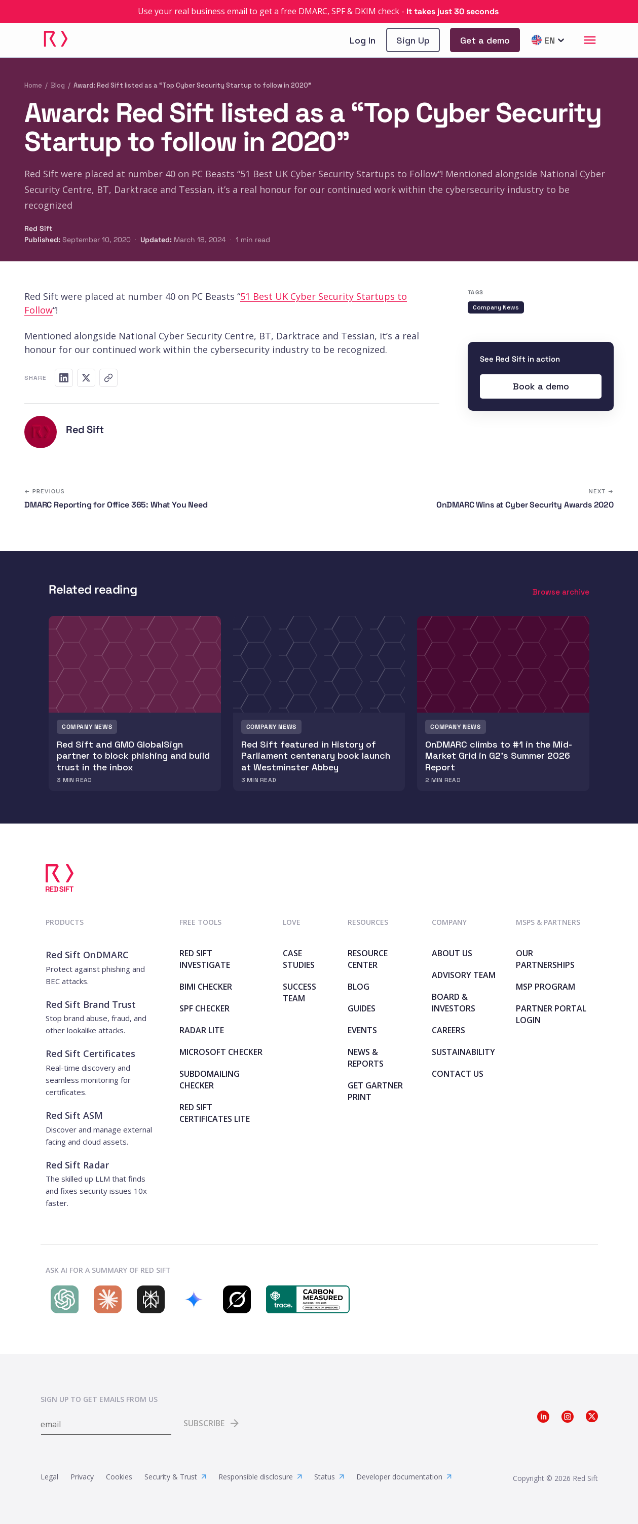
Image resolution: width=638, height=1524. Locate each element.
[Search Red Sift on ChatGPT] (62, 1299)
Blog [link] (358, 986)
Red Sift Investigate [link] (204, 959)
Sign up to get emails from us (99, 1399)
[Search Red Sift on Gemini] (191, 1299)
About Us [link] (452, 953)
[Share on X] (86, 378)
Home (33, 85)
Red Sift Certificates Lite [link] (214, 1113)
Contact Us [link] (457, 1073)
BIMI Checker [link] (205, 986)
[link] (319, 11)
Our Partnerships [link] (545, 959)
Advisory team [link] (464, 975)
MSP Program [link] (545, 986)
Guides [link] (362, 1008)
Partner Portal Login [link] (551, 1014)
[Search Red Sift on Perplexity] (148, 1299)
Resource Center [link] (368, 959)
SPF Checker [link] (204, 1008)
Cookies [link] (119, 1476)
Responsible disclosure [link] (260, 1476)
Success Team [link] (299, 992)
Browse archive (561, 592)
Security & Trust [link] (175, 1476)
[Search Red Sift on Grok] (234, 1299)
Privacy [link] (82, 1476)
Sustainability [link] (463, 1052)
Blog (58, 85)
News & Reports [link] (366, 1057)
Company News (496, 307)
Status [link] (329, 1476)
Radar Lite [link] (201, 1030)
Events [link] (362, 1030)
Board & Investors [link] (453, 1002)
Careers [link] (448, 1030)
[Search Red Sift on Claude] (105, 1299)
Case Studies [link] (299, 959)
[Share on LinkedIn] (64, 378)
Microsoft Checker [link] (220, 1052)
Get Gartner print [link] (375, 1091)
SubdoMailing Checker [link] (209, 1079)
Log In (363, 40)
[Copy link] (108, 378)
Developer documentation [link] (404, 1476)
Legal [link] (49, 1476)
